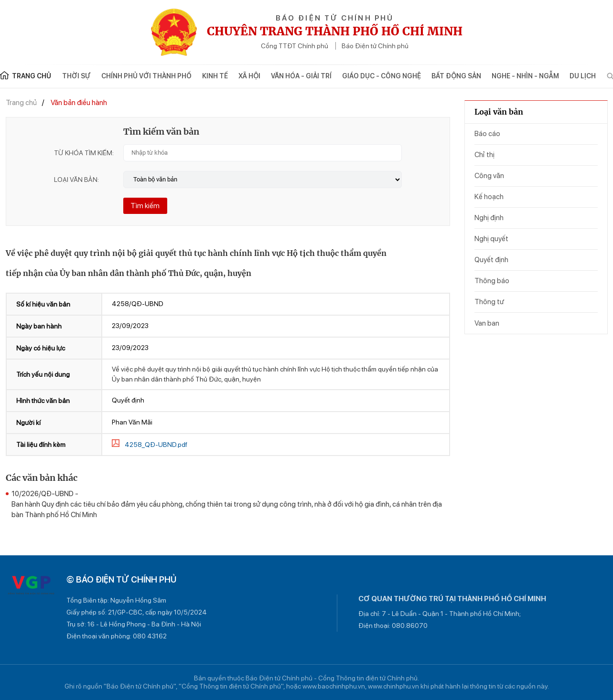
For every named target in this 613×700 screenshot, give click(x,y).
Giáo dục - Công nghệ (381, 76)
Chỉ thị (484, 154)
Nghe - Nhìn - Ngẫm (525, 76)
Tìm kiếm (145, 206)
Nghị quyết (491, 238)
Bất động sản (456, 76)
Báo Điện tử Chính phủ (375, 46)
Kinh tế (215, 76)
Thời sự (76, 76)
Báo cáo (487, 133)
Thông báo (491, 280)
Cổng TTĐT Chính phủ (294, 46)
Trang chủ (21, 102)
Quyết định (491, 259)
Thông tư (489, 301)
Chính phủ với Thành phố (146, 76)
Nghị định (489, 217)
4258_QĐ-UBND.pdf (156, 444)
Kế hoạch (489, 196)
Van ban (486, 323)
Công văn (489, 175)
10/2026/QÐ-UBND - (230, 504)
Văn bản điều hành (79, 102)
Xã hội (249, 76)
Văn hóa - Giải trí (301, 76)
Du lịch (583, 76)
